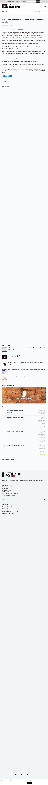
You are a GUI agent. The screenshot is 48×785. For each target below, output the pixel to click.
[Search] (4, 11)
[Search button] (44, 81)
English (38, 11)
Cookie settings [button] (22, 782)
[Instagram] (11, 774)
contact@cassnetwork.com (8, 495)
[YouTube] (23, 774)
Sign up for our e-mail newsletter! (13, 1)
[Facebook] (5, 774)
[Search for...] (22, 81)
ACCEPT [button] (29, 782)
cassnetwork (20, 29)
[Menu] (45, 6)
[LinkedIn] (29, 774)
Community (11, 25)
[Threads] (17, 774)
